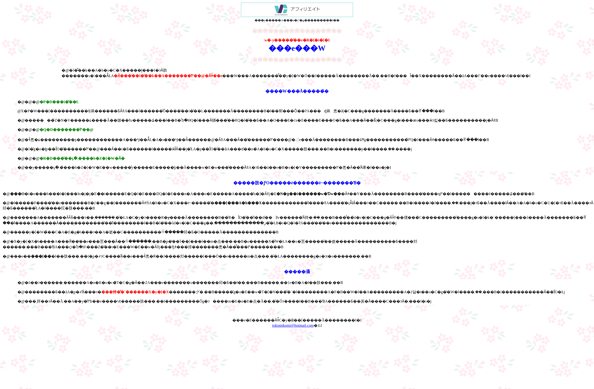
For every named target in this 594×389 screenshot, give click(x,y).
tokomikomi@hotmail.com (293, 325)
